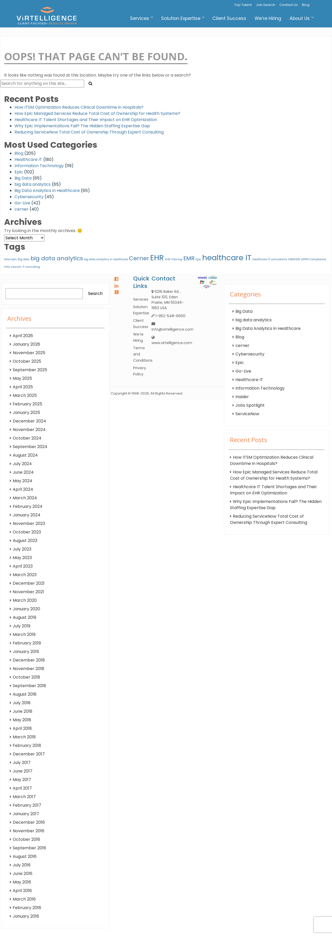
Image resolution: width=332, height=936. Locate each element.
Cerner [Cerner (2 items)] (139, 258)
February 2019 (27, 643)
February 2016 (27, 908)
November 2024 (29, 430)
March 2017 (24, 797)
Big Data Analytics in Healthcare (47, 191)
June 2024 (23, 472)
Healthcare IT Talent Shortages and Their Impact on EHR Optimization (86, 120)
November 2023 (29, 523)
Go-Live (22, 203)
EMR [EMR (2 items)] (188, 258)
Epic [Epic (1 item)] (198, 259)
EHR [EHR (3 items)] (157, 257)
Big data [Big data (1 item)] (24, 259)
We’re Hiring (268, 18)
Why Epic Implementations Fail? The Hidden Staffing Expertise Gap (82, 126)
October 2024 (27, 438)
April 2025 (23, 387)
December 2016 (29, 822)
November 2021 (28, 592)
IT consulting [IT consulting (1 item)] (31, 267)
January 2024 (26, 515)
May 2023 (22, 558)
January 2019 (26, 652)
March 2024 (25, 498)
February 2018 (27, 745)
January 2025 (26, 412)
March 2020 (25, 600)
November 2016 (28, 831)
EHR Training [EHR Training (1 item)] (173, 259)
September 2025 (30, 370)
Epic (19, 172)
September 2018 (29, 686)
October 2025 (27, 361)
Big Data (23, 178)
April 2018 (22, 728)
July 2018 (22, 703)
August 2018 (25, 694)
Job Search (265, 4)
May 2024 (22, 481)
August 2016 (25, 856)
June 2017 (22, 771)
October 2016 (26, 839)
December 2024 (29, 421)
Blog (305, 4)
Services (141, 18)
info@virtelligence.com (172, 329)
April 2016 (22, 891)
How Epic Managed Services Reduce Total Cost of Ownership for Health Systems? (97, 113)
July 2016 (22, 865)
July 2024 (22, 464)
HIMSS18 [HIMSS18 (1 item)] (294, 259)
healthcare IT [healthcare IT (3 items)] (226, 257)
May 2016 (22, 882)
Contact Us (288, 4)
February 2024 (27, 506)
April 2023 (23, 566)
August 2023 (25, 541)
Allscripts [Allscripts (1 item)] (10, 259)
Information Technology (39, 166)
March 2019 (24, 634)
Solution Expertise (182, 18)
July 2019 (21, 626)
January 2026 (26, 344)
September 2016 (29, 848)
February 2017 (27, 805)
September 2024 (30, 447)
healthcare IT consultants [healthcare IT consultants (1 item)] (269, 259)
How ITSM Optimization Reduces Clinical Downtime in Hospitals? (79, 107)
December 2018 (29, 660)
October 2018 (26, 677)
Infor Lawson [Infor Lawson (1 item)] (12, 267)
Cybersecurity (29, 197)
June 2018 (22, 711)
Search (95, 293)
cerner (21, 209)
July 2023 (22, 549)
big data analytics (33, 184)
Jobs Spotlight (250, 405)
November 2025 (29, 353)
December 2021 (29, 583)
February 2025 (27, 404)
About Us (301, 18)
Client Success (229, 18)
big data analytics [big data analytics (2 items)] (57, 258)
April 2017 (22, 788)
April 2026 (23, 336)
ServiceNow (247, 414)
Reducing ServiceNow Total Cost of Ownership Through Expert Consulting (89, 132)
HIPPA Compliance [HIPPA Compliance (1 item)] (313, 259)
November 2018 (28, 669)
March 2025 (25, 395)
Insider (242, 397)
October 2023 (27, 532)
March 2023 (25, 575)
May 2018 (22, 720)
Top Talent (243, 4)
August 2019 (24, 617)
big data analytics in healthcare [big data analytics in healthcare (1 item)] (106, 259)
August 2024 (25, 455)
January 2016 (26, 916)
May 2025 (22, 378)
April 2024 (23, 489)
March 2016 (24, 899)
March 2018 (24, 737)
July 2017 (22, 763)
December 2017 (29, 754)
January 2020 (26, 609)
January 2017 (26, 814)
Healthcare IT (28, 159)
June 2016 (22, 873)
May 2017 (22, 780)
